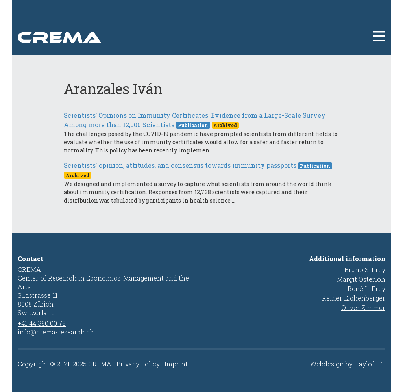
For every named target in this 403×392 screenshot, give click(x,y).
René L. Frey (366, 288)
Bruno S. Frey (364, 270)
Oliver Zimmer (363, 307)
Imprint (176, 364)
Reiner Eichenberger (353, 298)
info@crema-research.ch (56, 332)
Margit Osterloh (361, 279)
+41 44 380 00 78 (42, 323)
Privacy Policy (138, 364)
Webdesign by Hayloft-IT (347, 364)
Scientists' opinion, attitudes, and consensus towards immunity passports (180, 165)
